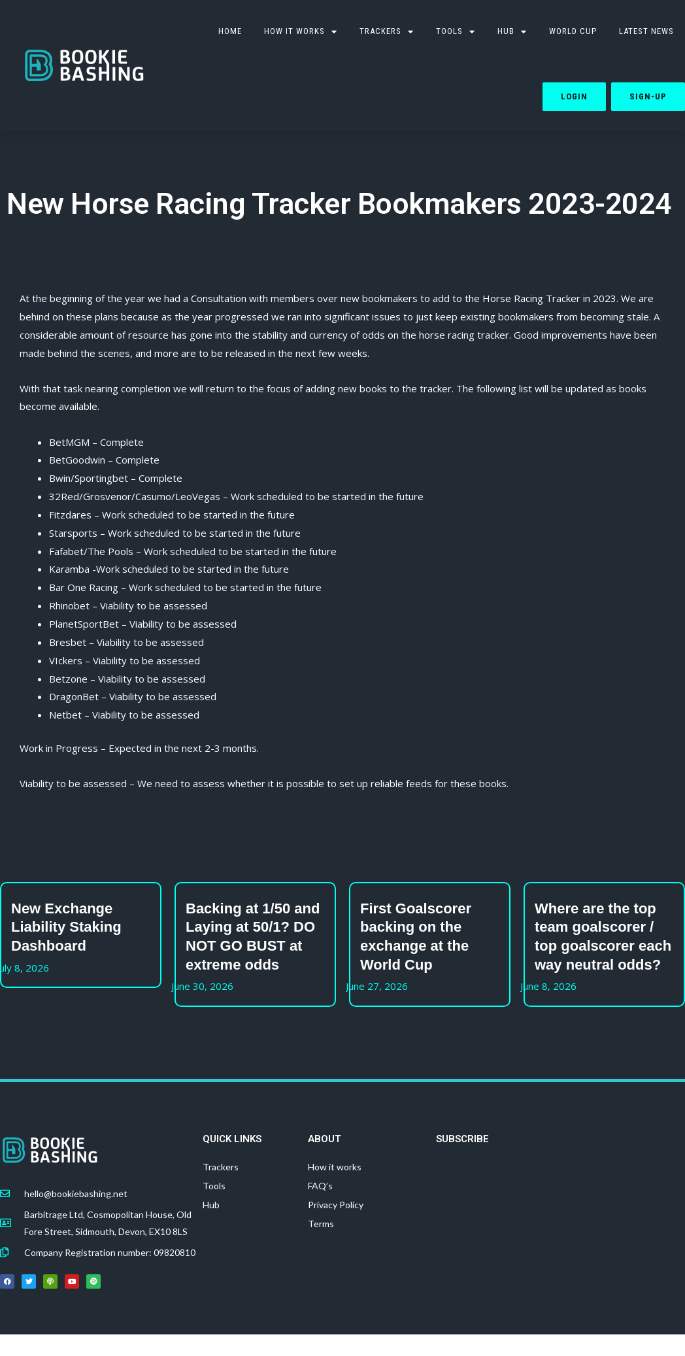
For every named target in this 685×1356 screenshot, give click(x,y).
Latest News (646, 31)
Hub (512, 31)
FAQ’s (320, 1185)
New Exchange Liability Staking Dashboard (66, 927)
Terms (321, 1223)
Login (574, 96)
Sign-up (648, 96)
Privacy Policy (335, 1204)
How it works (300, 31)
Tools (214, 1185)
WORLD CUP (573, 31)
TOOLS (455, 31)
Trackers (386, 31)
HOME (230, 31)
